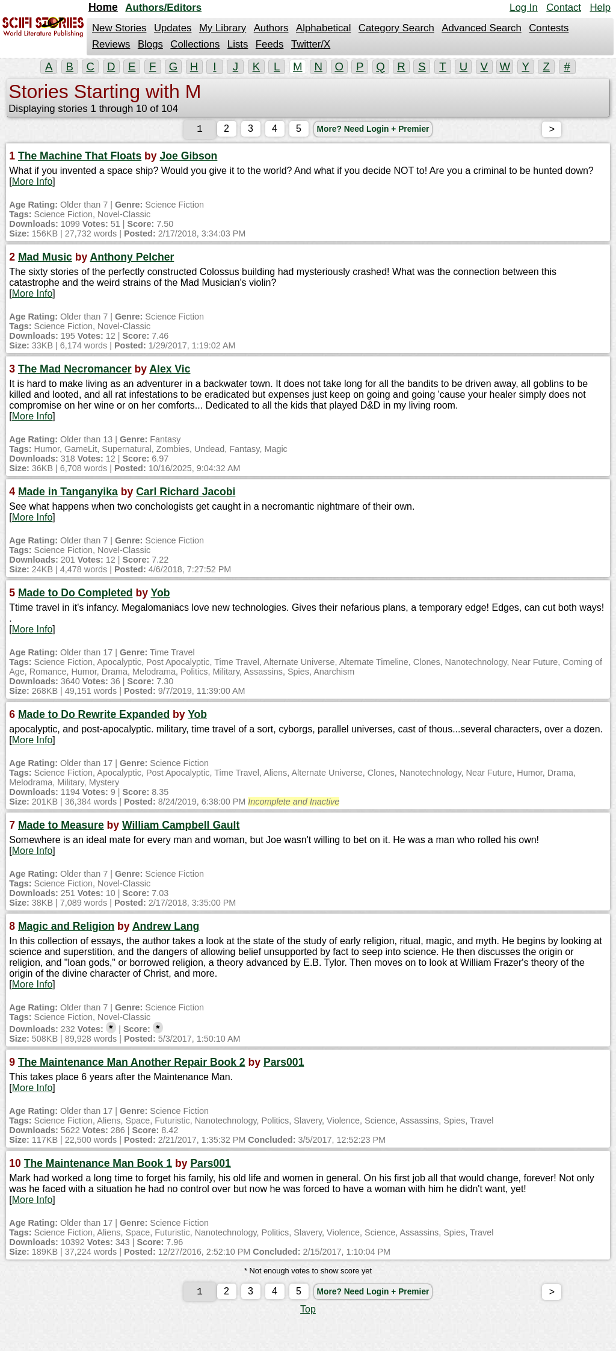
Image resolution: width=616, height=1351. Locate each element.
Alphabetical (323, 28)
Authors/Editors (163, 7)
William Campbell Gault (180, 827)
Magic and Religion (66, 929)
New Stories (119, 28)
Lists (237, 44)
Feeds (270, 44)
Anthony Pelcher (132, 259)
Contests (548, 28)
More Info (32, 184)
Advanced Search (481, 28)
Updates (173, 28)
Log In (524, 7)
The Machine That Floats (79, 158)
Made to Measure (61, 827)
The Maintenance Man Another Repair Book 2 (131, 1065)
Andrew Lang (165, 929)
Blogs (150, 44)
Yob (160, 595)
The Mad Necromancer (75, 371)
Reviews (111, 44)
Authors (271, 28)
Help (600, 7)
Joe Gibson (189, 158)
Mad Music (45, 259)
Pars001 (283, 1065)
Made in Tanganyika (68, 494)
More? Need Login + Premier (374, 131)
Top (308, 1314)
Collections (195, 44)
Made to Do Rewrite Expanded (94, 717)
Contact (563, 7)
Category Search (396, 28)
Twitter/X (310, 44)
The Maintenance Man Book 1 (98, 1166)
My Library (222, 28)
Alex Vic (169, 371)
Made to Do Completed (75, 595)
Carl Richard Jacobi (185, 494)
